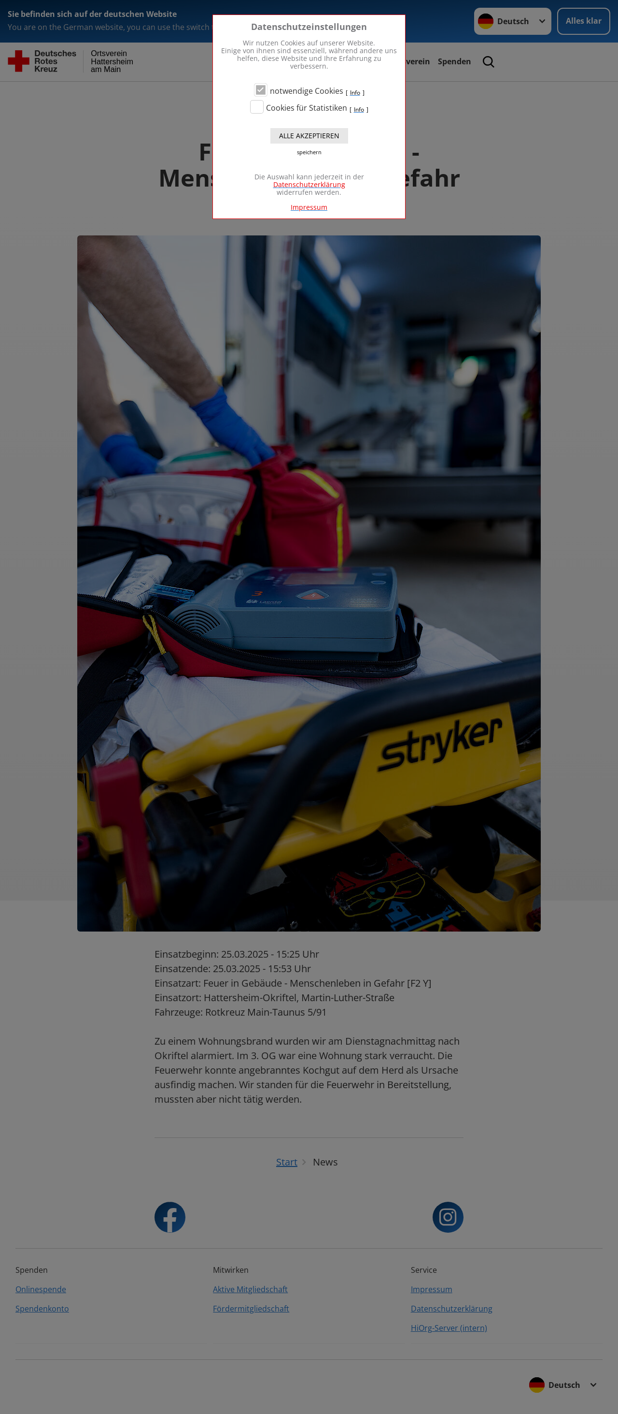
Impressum (309, 207)
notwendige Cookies (306, 91)
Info (355, 93)
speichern (309, 152)
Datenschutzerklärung (309, 184)
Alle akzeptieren (309, 135)
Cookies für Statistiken (306, 108)
